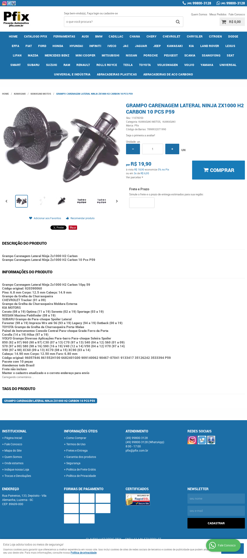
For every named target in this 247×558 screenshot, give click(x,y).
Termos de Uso (76, 444)
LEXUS (230, 46)
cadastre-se (110, 13)
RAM (67, 65)
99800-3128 (199, 3)
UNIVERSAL (228, 65)
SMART (15, 65)
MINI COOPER (85, 55)
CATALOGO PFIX (35, 36)
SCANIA (189, 55)
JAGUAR (141, 46)
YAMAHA (207, 65)
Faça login (93, 13)
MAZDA (33, 55)
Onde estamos (13, 463)
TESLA (128, 65)
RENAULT (83, 65)
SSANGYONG (211, 55)
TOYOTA (145, 65)
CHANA (135, 36)
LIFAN (17, 55)
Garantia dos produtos (81, 457)
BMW (99, 36)
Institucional (14, 431)
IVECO (112, 46)
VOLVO (189, 65)
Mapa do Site (13, 450)
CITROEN (215, 36)
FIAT (29, 46)
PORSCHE (151, 55)
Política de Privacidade (81, 476)
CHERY (152, 36)
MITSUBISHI (110, 55)
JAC (126, 46)
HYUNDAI (76, 46)
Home (13, 36)
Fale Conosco (237, 14)
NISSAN (131, 55)
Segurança (73, 463)
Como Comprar (76, 438)
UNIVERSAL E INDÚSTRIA (72, 74)
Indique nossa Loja (16, 469)
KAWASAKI (175, 46)
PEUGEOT (171, 55)
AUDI (85, 36)
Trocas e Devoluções (17, 476)
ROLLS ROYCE (106, 65)
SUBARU (33, 65)
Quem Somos (199, 14)
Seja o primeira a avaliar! (140, 135)
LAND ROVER (209, 46)
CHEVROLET (171, 36)
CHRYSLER (195, 36)
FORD (42, 46)
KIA (191, 46)
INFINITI (95, 46)
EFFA (15, 46)
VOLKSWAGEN (167, 65)
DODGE (233, 36)
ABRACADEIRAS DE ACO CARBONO (168, 74)
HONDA (58, 46)
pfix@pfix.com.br (137, 450)
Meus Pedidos (218, 14)
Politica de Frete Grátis (81, 469)
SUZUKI (51, 65)
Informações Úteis (81, 431)
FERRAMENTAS (64, 36)
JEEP (157, 46)
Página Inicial (13, 438)
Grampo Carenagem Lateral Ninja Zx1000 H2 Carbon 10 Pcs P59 (49, 401)
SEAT (230, 55)
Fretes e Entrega (77, 450)
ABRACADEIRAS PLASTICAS (117, 74)
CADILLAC (116, 36)
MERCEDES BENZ (57, 55)
